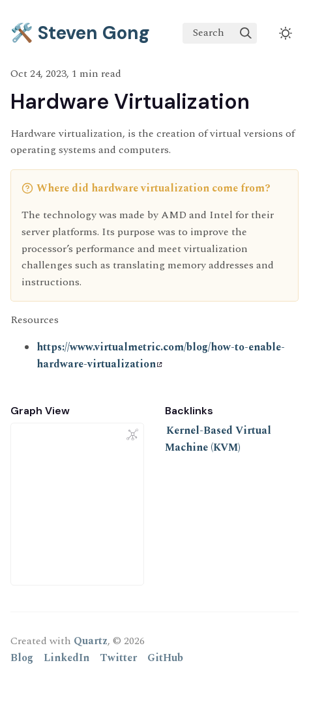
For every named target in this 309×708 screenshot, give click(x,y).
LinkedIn (66, 658)
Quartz (91, 641)
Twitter (118, 658)
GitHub (165, 658)
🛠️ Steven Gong (80, 33)
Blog (21, 658)
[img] (246, 33)
